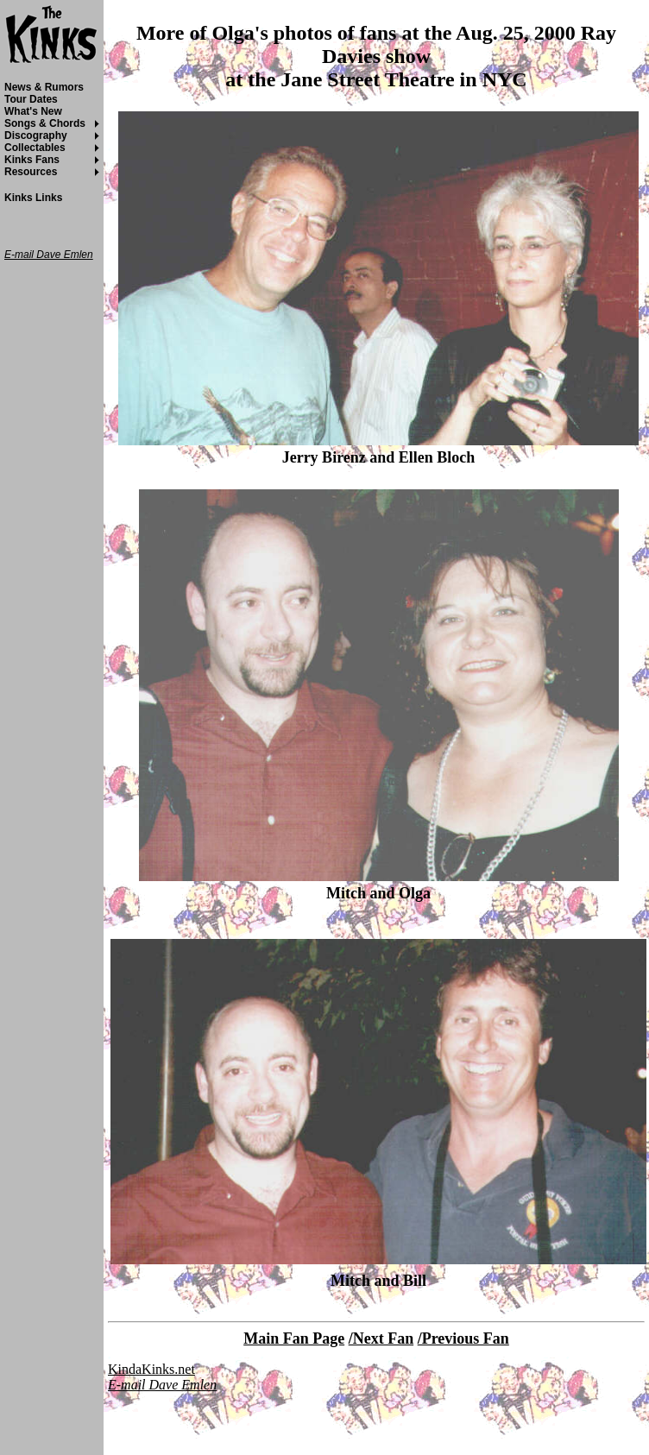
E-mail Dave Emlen (162, 1384)
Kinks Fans (32, 160)
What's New (33, 111)
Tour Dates (31, 99)
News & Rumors (44, 87)
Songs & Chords (44, 123)
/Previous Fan (463, 1338)
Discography (35, 135)
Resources (30, 172)
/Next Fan (381, 1338)
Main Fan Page (293, 1338)
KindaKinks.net (151, 1369)
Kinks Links (33, 198)
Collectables (35, 148)
